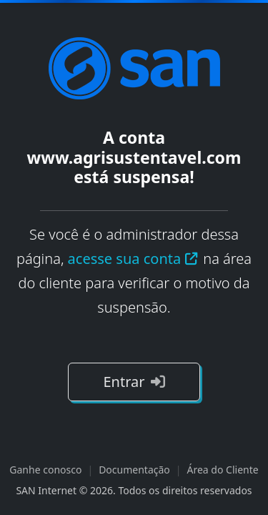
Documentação (134, 469)
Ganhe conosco (45, 469)
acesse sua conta (133, 258)
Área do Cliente (223, 469)
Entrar (133, 381)
